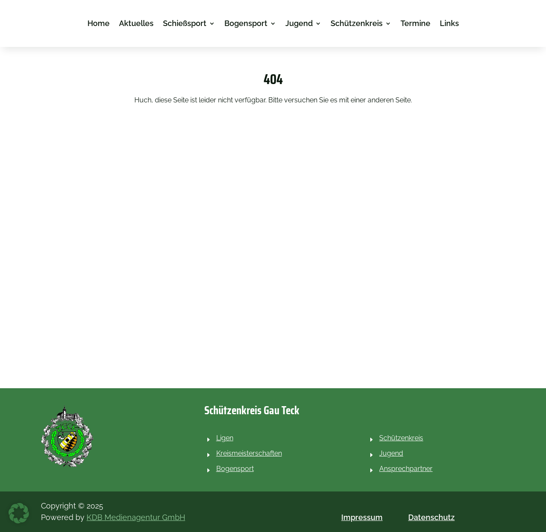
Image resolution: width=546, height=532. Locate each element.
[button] (19, 513)
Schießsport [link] (184, 24)
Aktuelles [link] (136, 24)
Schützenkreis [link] (357, 24)
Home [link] (98, 24)
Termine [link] (415, 24)
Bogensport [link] (245, 24)
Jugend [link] (299, 24)
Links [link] (449, 24)
